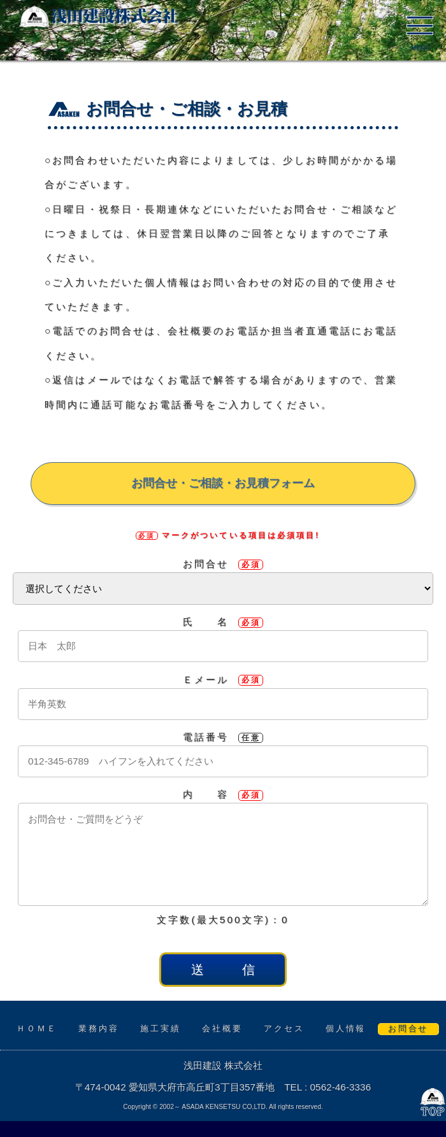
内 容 (223, 794)
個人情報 (346, 1028)
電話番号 (223, 736)
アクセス (284, 1028)
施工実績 (160, 1028)
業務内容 (98, 1028)
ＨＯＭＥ (37, 1028)
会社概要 (222, 1028)
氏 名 (223, 621)
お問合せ (223, 563)
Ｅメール (223, 679)
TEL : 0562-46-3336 (327, 1087)
